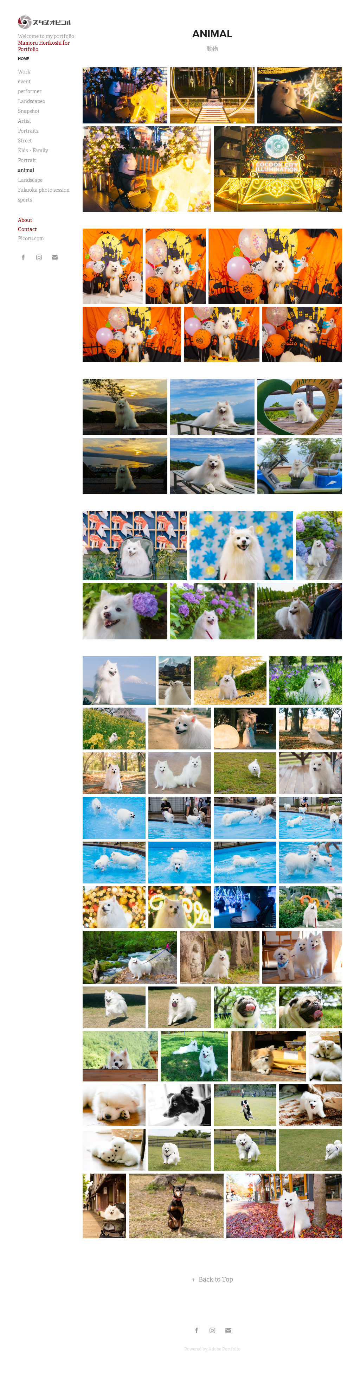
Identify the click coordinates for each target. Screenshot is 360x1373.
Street (25, 141)
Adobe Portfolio (224, 1349)
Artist (24, 121)
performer (29, 91)
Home (23, 59)
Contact (27, 229)
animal (26, 170)
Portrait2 (28, 131)
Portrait (27, 160)
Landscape (30, 180)
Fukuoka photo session (44, 190)
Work (24, 72)
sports (25, 200)
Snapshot (29, 111)
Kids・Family (33, 150)
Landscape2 (31, 101)
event (24, 81)
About (25, 220)
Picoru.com (31, 238)
